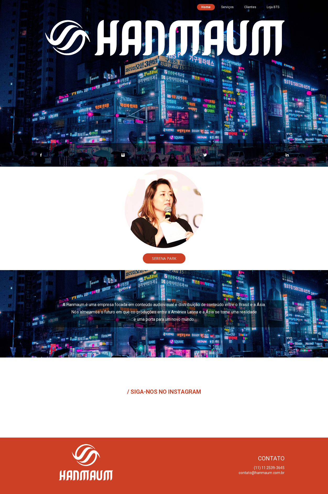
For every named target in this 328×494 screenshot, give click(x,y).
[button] (164, 258)
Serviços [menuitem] (227, 7)
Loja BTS (273, 7)
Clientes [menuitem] (250, 7)
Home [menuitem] (206, 7)
